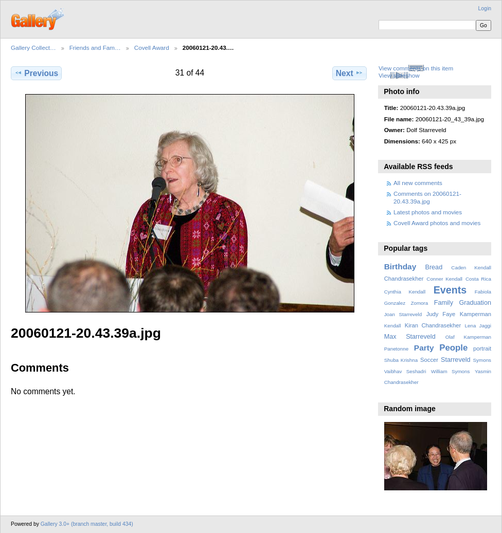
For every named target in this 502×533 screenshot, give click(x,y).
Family (443, 302)
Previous (36, 73)
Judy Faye (440, 314)
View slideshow (399, 75)
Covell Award (151, 47)
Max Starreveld (410, 336)
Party (424, 347)
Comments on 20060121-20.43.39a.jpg (427, 197)
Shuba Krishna (401, 360)
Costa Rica (478, 279)
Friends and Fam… (95, 47)
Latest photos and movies (427, 212)
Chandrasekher (404, 278)
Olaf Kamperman (468, 337)
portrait (482, 348)
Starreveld (456, 359)
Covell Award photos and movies (436, 222)
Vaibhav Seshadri (405, 371)
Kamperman (475, 314)
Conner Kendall (444, 279)
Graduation (475, 302)
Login (484, 8)
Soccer (429, 360)
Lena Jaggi (478, 325)
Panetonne (396, 349)
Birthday (400, 266)
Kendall (392, 325)
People (453, 348)
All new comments (417, 182)
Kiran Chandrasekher (433, 325)
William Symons (450, 371)
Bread (433, 267)
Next (349, 73)
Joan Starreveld (403, 314)
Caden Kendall (471, 267)
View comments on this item (416, 68)
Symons (482, 360)
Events (450, 290)
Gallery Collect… (33, 47)
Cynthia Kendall (404, 292)
